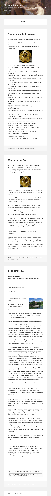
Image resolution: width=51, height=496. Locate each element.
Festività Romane (23, 148)
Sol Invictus (15, 259)
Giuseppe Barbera (12, 5)
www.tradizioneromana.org (15, 456)
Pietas (11, 259)
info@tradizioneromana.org (15, 454)
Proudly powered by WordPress (15, 493)
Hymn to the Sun (17, 160)
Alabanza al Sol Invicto (21, 34)
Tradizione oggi (30, 148)
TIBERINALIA (16, 271)
